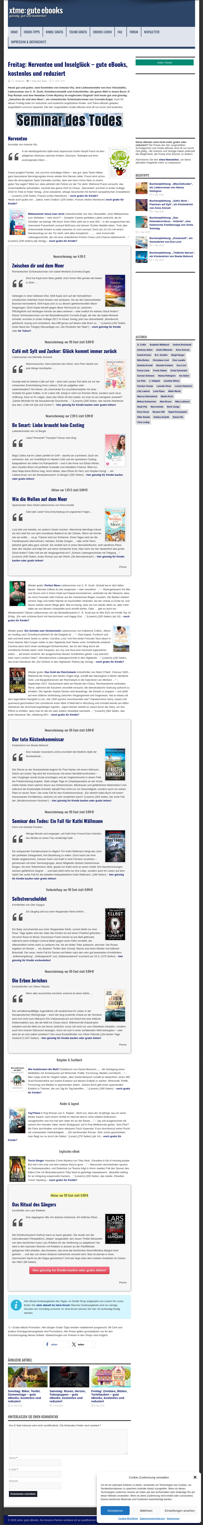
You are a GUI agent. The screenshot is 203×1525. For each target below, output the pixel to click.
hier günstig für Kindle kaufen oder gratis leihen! (86, 404)
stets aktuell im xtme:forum (53, 1305)
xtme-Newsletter (169, 159)
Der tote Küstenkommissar (38, 739)
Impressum (173, 1518)
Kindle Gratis (54, 31)
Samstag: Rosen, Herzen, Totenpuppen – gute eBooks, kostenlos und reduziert (68, 1396)
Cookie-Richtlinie (128, 1518)
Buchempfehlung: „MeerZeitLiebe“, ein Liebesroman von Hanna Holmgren (171, 187)
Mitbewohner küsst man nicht (46, 213)
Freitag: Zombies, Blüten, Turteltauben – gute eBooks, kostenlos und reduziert (109, 1396)
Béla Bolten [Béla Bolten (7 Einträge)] (143, 360)
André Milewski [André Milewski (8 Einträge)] (164, 350)
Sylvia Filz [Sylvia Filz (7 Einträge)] (178, 417)
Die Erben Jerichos (29, 980)
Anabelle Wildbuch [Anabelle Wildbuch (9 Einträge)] (159, 344)
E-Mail (12, 1470)
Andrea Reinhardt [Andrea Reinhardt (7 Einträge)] (182, 344)
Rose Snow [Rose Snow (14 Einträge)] (143, 412)
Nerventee (17, 138)
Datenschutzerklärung (152, 1518)
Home (14, 31)
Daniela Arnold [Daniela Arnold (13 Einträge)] (144, 365)
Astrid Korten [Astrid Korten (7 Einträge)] (144, 355)
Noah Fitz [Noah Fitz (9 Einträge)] (142, 407)
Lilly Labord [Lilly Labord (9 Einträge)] (143, 391)
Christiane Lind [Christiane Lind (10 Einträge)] (161, 360)
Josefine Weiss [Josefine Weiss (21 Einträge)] (171, 381)
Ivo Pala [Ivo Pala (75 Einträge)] (141, 381)
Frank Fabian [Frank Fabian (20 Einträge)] (160, 370)
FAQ (121, 31)
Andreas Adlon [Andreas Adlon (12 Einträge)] (145, 350)
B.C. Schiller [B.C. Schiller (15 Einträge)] (161, 355)
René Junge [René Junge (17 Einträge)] (173, 407)
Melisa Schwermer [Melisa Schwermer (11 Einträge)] (146, 401)
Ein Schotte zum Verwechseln (43, 630)
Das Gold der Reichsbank (60, 672)
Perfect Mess (52, 585)
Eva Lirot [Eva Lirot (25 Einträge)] (181, 365)
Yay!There (34, 1113)
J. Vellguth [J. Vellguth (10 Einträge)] (154, 381)
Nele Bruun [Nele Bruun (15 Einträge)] (166, 401)
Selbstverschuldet (29, 898)
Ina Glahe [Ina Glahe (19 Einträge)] (184, 375)
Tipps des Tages (39, 81)
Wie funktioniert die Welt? (43, 1069)
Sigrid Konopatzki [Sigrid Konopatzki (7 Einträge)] (177, 412)
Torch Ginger (36, 1160)
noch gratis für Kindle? (84, 195)
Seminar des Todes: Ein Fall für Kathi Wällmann (57, 820)
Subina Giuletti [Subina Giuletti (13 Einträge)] (161, 417)
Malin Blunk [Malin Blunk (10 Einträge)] (174, 391)
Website (13, 1481)
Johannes (20, 81)
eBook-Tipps (32, 31)
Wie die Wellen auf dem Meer (39, 498)
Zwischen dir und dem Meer (38, 265)
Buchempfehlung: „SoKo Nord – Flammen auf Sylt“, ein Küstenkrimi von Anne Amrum (171, 204)
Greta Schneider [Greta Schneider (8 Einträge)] (178, 370)
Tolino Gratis (78, 31)
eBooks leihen (102, 31)
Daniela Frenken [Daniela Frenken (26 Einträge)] (164, 365)
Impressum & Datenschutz (30, 41)
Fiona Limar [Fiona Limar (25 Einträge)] (143, 370)
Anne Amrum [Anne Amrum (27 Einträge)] (183, 350)
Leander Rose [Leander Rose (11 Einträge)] (164, 386)
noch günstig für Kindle (106, 326)
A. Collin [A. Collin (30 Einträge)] (141, 344)
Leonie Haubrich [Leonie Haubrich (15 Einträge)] (183, 386)
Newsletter (151, 31)
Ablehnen (146, 1510)
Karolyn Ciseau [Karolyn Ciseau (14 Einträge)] (145, 386)
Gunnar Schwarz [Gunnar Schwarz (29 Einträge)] (145, 375)
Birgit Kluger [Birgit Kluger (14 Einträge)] (178, 355)
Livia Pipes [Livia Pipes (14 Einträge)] (159, 391)
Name (12, 1458)
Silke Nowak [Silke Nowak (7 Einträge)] (143, 417)
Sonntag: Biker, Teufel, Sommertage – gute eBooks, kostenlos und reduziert (24, 1396)
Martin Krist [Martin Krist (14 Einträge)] (167, 396)
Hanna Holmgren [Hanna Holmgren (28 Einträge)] (166, 375)
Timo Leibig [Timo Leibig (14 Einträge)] (143, 422)
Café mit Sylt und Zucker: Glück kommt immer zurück (64, 350)
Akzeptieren (115, 1510)
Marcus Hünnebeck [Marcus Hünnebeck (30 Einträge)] (147, 396)
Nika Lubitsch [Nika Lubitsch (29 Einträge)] (182, 401)
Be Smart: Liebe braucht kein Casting (48, 424)
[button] (195, 1477)
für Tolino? (24, 330)
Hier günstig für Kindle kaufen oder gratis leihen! (69, 1270)
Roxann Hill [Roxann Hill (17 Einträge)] (159, 412)
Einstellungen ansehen (180, 1510)
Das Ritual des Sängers (34, 1204)
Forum (134, 31)
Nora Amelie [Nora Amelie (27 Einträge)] (157, 407)
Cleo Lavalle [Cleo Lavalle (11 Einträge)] (178, 360)
